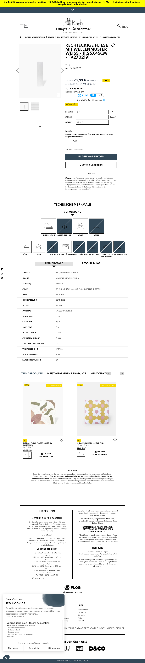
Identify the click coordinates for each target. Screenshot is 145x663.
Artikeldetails (54, 263)
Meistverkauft (100, 373)
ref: (67, 68)
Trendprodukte (32, 373)
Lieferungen (82, 612)
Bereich (69, 112)
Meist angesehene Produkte (66, 373)
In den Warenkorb (91, 157)
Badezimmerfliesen (31, 360)
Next (122, 373)
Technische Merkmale (75, 149)
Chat (55, 483)
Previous (118, 373)
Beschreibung (91, 263)
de (26, 26)
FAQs (80, 618)
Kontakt (81, 620)
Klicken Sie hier (115, 628)
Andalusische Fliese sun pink (90, 443)
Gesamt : (69, 122)
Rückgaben (82, 615)
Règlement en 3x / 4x (72, 592)
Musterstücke (83, 609)
